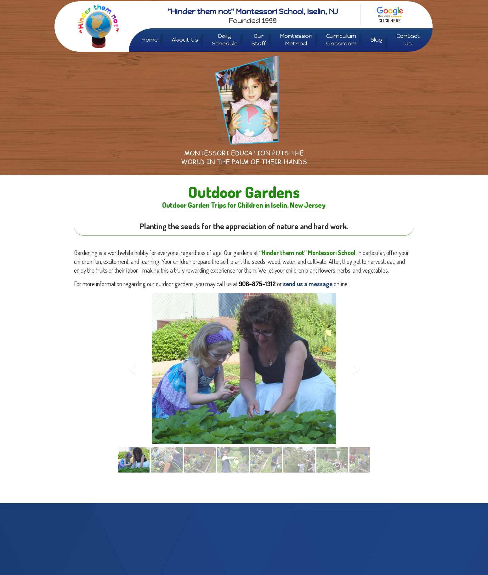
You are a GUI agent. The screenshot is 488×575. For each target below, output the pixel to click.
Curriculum (341, 39)
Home (149, 39)
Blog (376, 39)
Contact (408, 39)
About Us (185, 39)
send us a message (307, 284)
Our (259, 39)
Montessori (296, 39)
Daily (225, 39)
